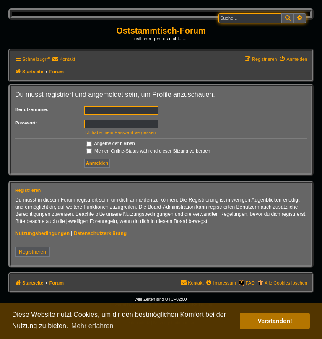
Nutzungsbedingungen (42, 233)
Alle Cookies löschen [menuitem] (286, 282)
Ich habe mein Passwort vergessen (120, 132)
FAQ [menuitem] (250, 282)
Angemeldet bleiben (110, 143)
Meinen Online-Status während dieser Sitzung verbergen (148, 150)
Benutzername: (31, 109)
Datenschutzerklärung (100, 233)
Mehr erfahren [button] (92, 325)
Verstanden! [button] (275, 321)
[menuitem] (63, 59)
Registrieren (32, 252)
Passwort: (26, 122)
